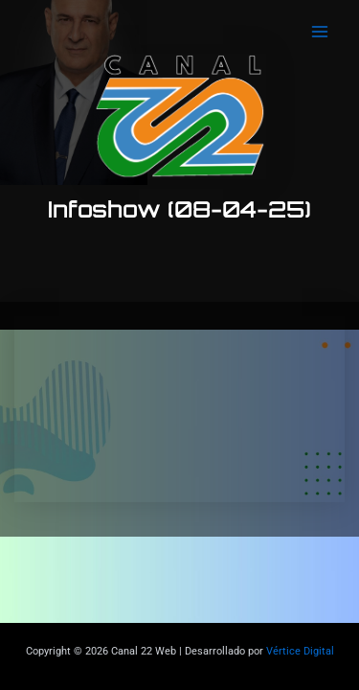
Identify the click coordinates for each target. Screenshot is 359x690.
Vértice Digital (300, 651)
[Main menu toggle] (320, 32)
